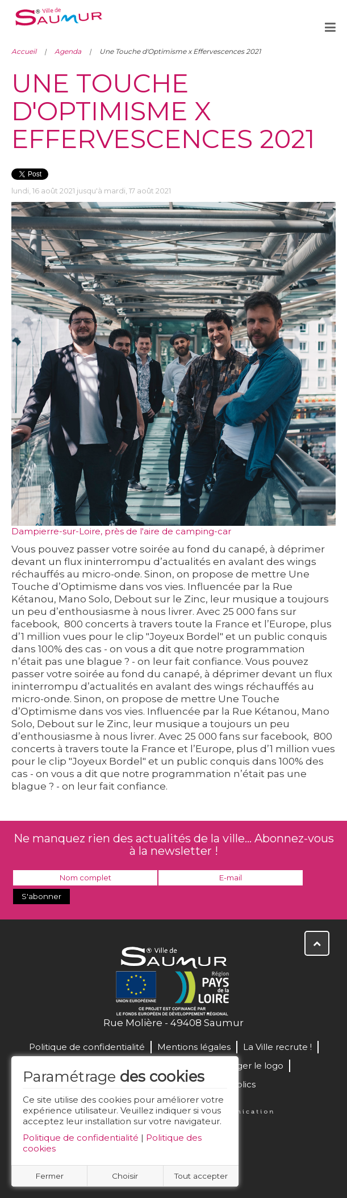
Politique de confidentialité (81, 1137)
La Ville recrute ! (277, 1046)
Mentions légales (194, 1046)
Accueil (23, 51)
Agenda (68, 51)
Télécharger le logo (241, 1065)
